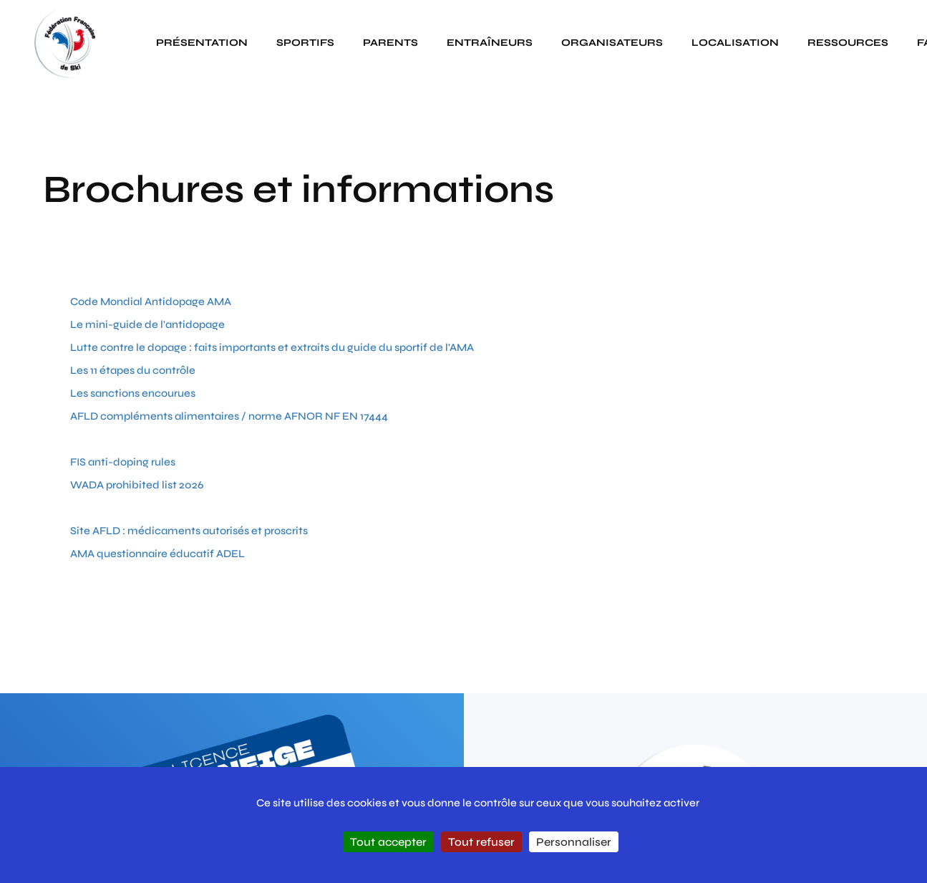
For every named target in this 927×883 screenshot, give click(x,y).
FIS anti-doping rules (122, 461)
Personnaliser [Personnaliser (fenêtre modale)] (573, 842)
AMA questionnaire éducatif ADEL (157, 553)
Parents (390, 43)
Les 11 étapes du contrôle (132, 370)
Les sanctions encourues (132, 393)
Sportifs (305, 43)
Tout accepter (388, 842)
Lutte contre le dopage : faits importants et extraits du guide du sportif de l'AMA (272, 347)
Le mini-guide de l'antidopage (147, 324)
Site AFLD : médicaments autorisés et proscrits (189, 530)
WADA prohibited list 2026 (136, 484)
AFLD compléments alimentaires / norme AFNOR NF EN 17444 (229, 416)
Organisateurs (612, 43)
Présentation (202, 43)
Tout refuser (481, 842)
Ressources (847, 43)
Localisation (735, 43)
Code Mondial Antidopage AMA (150, 301)
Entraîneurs (490, 43)
